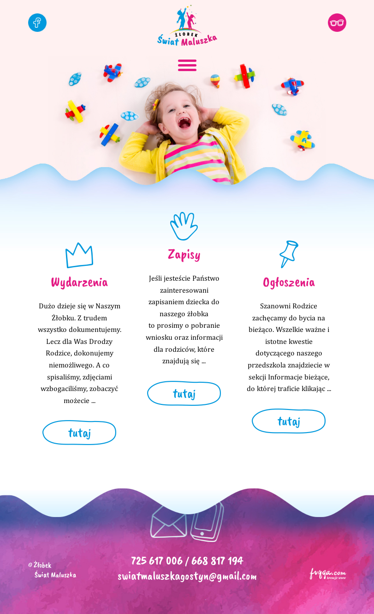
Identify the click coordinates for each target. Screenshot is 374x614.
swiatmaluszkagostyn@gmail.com (187, 575)
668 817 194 (217, 560)
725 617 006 (157, 560)
